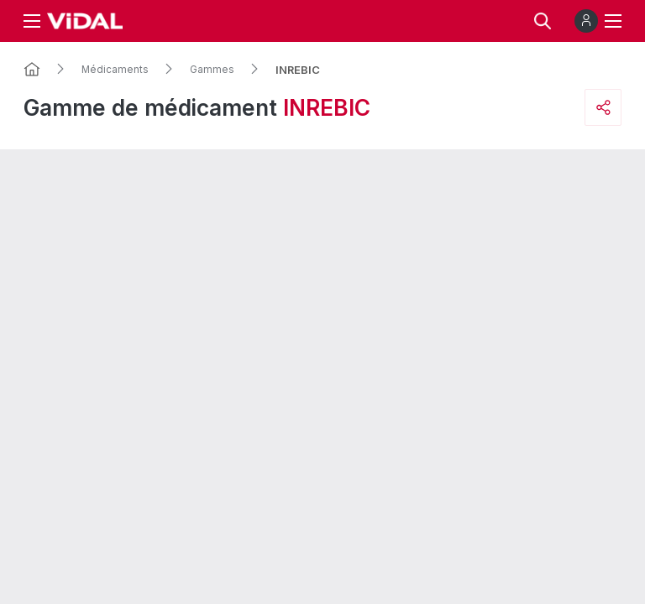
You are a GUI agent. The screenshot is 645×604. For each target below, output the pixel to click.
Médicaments (115, 70)
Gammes (212, 70)
